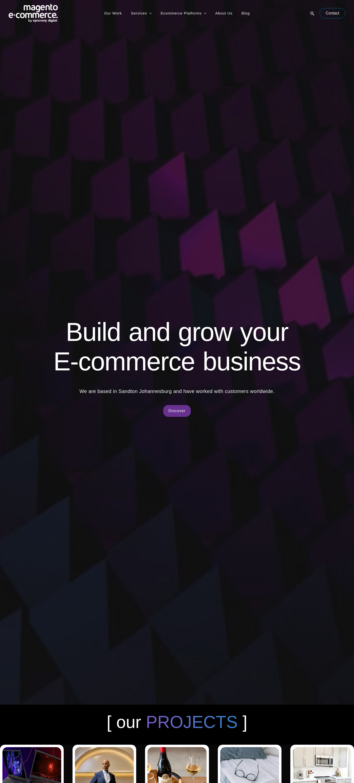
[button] (312, 13)
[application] (151, 13)
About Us (222, 13)
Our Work (116, 13)
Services (143, 13)
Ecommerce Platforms (183, 13)
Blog (242, 13)
